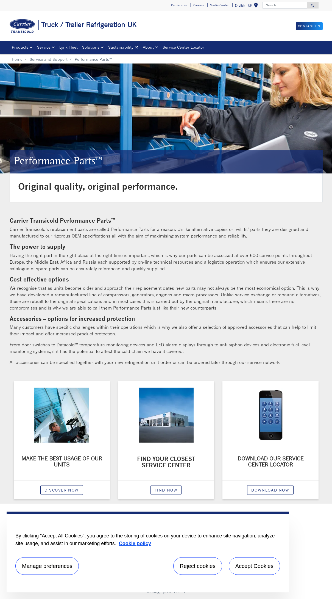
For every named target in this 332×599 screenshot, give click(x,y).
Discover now (61, 490)
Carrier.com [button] (179, 5)
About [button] (148, 47)
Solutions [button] (90, 47)
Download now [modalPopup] (270, 490)
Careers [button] (198, 5)
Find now (166, 490)
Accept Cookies (254, 566)
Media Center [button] (219, 5)
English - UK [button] (247, 6)
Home (17, 59)
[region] (148, 552)
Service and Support (49, 59)
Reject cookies (198, 566)
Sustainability (124, 48)
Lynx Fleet (68, 47)
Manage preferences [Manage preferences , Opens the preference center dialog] (47, 566)
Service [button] (44, 47)
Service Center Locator (183, 47)
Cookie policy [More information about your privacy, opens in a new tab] (135, 543)
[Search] (285, 5)
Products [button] (20, 47)
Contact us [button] (309, 26)
